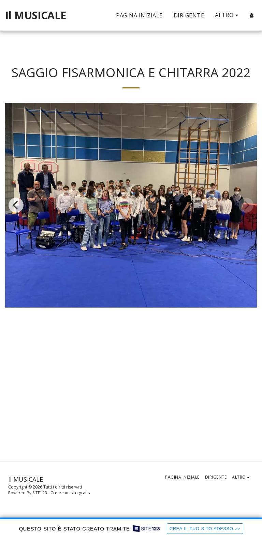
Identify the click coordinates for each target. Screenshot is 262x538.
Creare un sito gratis (70, 493)
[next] (245, 205)
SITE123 (39, 493)
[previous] (16, 205)
